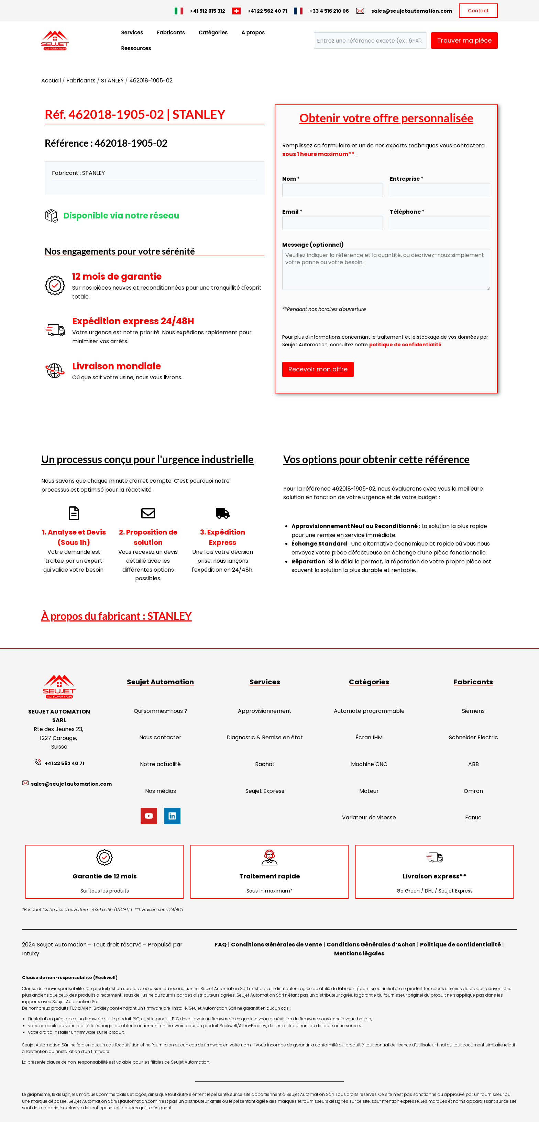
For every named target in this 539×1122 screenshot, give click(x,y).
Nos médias (160, 791)
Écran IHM (369, 737)
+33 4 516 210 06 (329, 11)
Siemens (473, 711)
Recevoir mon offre (318, 369)
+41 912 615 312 (207, 11)
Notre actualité (160, 764)
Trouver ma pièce (464, 40)
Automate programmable (369, 711)
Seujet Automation (160, 682)
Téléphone (407, 212)
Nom (291, 179)
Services (132, 32)
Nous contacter (160, 737)
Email (292, 212)
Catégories (213, 32)
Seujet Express (264, 791)
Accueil (51, 81)
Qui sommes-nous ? (160, 711)
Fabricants (171, 32)
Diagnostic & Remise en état (265, 737)
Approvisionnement (265, 711)
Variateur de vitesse (369, 817)
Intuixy (30, 953)
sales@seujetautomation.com (411, 11)
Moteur (369, 791)
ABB (473, 764)
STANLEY (112, 81)
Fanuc (473, 817)
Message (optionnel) (313, 245)
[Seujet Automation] (55, 41)
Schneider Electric (473, 737)
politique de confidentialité (405, 344)
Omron (473, 791)
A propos (253, 32)
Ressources (136, 48)
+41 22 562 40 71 (267, 11)
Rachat (265, 764)
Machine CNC (369, 764)
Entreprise (407, 179)
